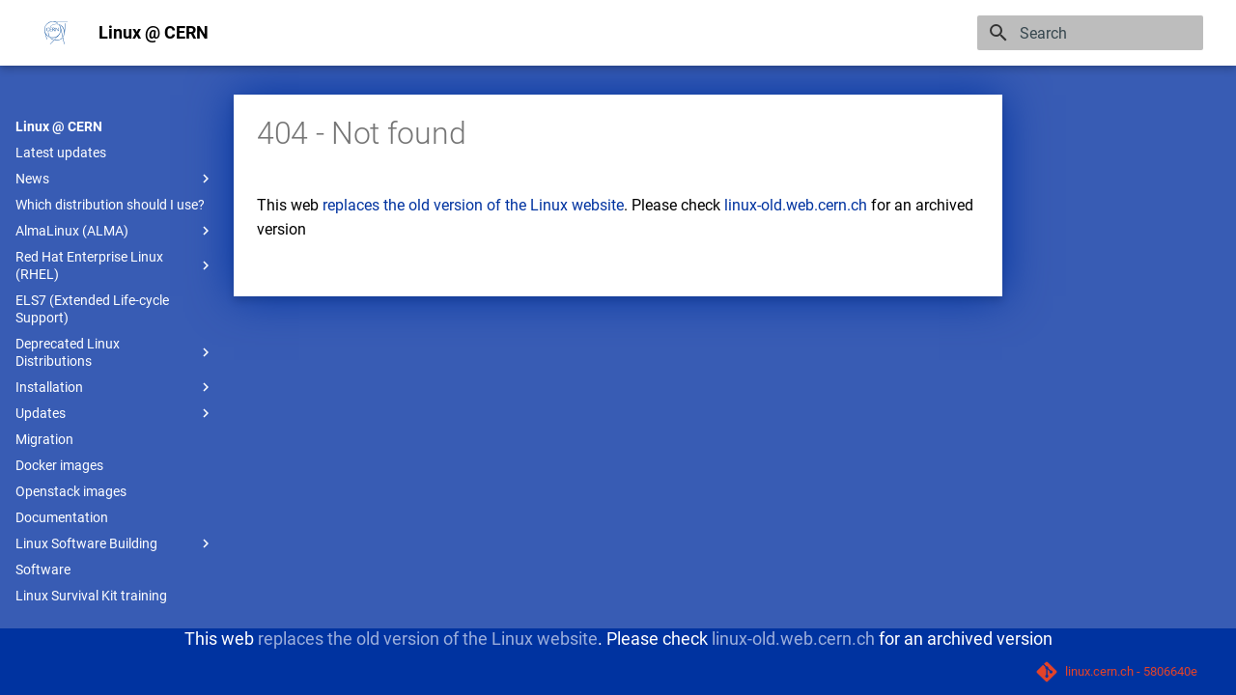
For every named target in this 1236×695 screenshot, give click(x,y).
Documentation (61, 517)
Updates (114, 413)
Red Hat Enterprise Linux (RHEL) (114, 265)
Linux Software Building (114, 543)
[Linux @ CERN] (56, 33)
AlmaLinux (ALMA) (114, 230)
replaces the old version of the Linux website (473, 205)
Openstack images (70, 491)
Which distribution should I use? (110, 204)
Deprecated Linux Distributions (114, 352)
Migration (44, 439)
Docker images (59, 465)
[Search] (1090, 32)
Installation (114, 387)
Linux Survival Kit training (91, 595)
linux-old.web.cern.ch (795, 205)
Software (42, 569)
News (114, 178)
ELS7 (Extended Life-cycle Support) (92, 308)
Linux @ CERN (58, 126)
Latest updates (60, 152)
